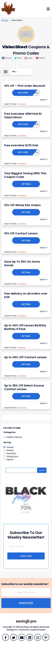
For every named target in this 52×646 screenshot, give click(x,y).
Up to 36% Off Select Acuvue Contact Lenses (24, 387)
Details (43, 100)
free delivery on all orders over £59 (25, 295)
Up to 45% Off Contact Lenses (25, 357)
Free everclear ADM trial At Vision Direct (23, 115)
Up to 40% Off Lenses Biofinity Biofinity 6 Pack (25, 327)
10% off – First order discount (24, 86)
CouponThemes (37, 629)
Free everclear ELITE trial (21, 145)
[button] (6, 58)
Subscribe (26, 556)
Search (42, 470)
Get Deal (26, 184)
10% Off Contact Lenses (21, 233)
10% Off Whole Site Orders (22, 205)
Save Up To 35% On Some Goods (22, 263)
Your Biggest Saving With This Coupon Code (25, 175)
